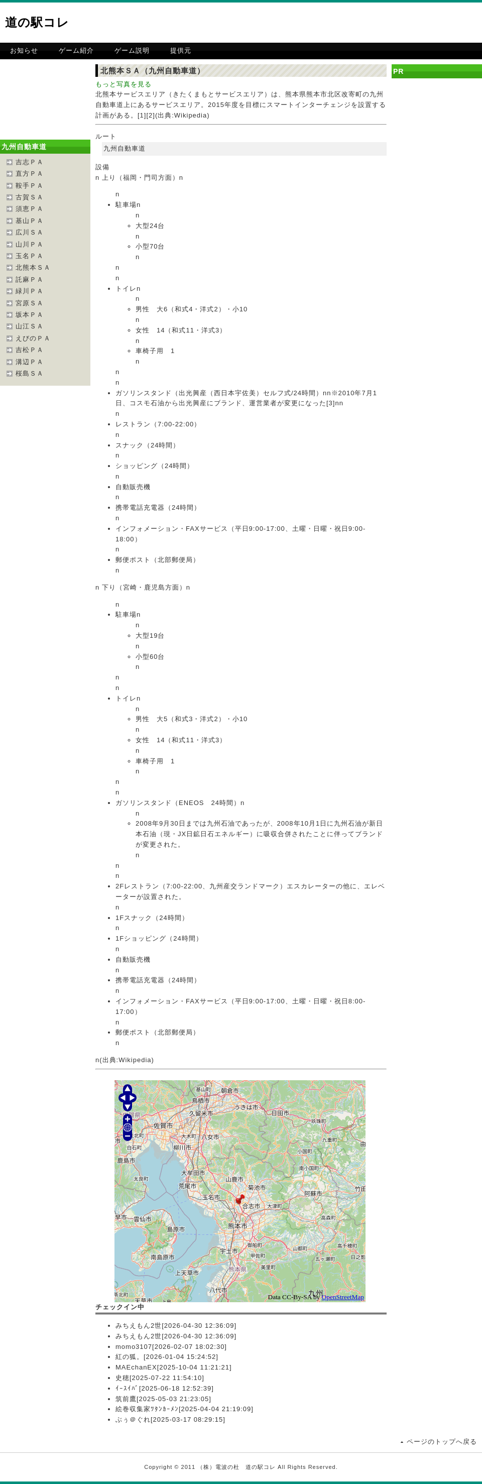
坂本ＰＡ (30, 314)
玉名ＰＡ (30, 256)
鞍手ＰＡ (30, 185)
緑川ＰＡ (30, 291)
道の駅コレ (37, 22)
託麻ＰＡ (30, 279)
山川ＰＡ (30, 244)
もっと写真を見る (123, 84)
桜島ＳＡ (30, 373)
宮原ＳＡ (30, 303)
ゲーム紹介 (76, 50)
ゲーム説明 (132, 50)
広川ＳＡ (30, 232)
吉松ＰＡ (30, 350)
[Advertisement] (365, 78)
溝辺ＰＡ (30, 362)
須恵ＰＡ (30, 208)
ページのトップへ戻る (442, 1441)
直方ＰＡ (30, 173)
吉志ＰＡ (30, 162)
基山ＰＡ (30, 220)
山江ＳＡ (30, 326)
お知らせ (24, 50)
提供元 (180, 50)
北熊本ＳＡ (33, 267)
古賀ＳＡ (30, 197)
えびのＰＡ (33, 338)
